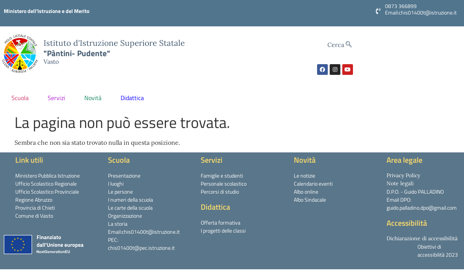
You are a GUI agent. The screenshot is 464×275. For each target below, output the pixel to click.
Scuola (21, 97)
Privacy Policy (403, 175)
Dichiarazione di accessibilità (422, 238)
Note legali (400, 183)
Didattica (134, 97)
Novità (94, 97)
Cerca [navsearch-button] (339, 45)
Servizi (58, 97)
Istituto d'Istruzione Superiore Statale (114, 43)
